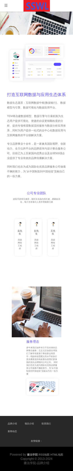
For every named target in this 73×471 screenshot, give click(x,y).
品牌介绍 (12, 423)
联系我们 (46, 423)
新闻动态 (12, 431)
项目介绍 (29, 423)
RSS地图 (44, 454)
